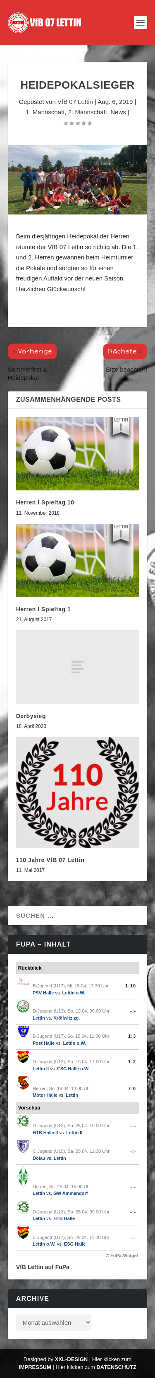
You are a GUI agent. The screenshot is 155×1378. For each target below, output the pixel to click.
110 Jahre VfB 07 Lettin (50, 860)
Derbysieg (31, 716)
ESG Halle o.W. (73, 1068)
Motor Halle (45, 1095)
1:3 (132, 1036)
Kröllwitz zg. (66, 1017)
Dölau (39, 1158)
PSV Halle (43, 992)
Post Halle (44, 1043)
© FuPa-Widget (122, 1255)
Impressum (35, 1367)
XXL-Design (71, 1359)
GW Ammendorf (70, 1193)
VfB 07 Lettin (75, 101)
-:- (133, 1010)
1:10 (130, 985)
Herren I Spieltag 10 (45, 502)
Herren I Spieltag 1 (43, 609)
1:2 (132, 1061)
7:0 (132, 1088)
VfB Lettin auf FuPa (42, 1267)
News (118, 111)
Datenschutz (116, 1367)
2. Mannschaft (87, 111)
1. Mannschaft (45, 111)
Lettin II (41, 1068)
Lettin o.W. (74, 992)
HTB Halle (64, 1218)
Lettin (39, 1017)
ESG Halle (75, 1243)
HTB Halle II (45, 1132)
